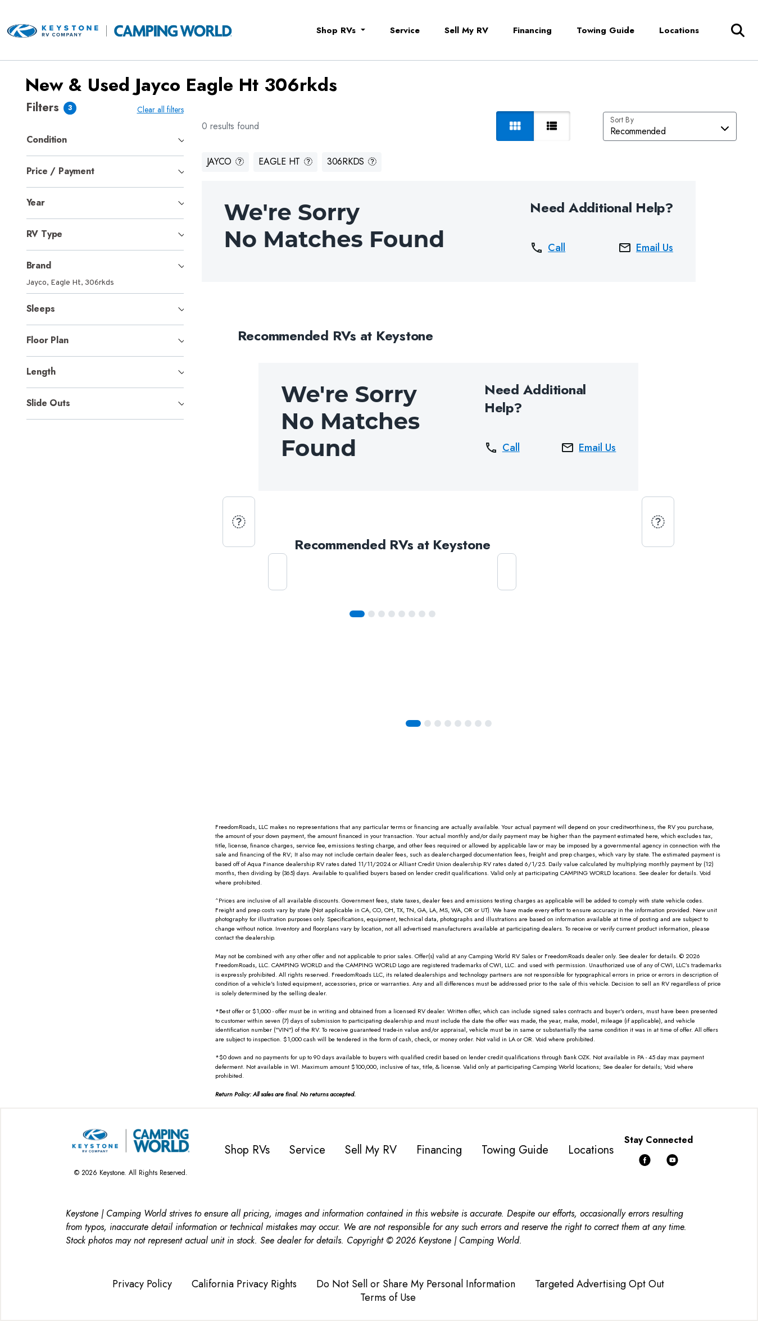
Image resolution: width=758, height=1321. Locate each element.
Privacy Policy (142, 1284)
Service (405, 30)
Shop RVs (247, 1150)
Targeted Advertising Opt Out (599, 1284)
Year (35, 202)
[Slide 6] (424, 614)
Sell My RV (466, 30)
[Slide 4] (404, 614)
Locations (679, 30)
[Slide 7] (434, 614)
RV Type (44, 233)
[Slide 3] (394, 614)
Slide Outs (48, 403)
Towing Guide (605, 30)
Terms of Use (388, 1297)
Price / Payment (60, 171)
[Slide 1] (373, 614)
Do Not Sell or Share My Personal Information (415, 1284)
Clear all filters (162, 109)
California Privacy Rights (244, 1284)
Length (41, 371)
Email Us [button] (647, 247)
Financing (532, 30)
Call (550, 247)
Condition (46, 139)
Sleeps (40, 308)
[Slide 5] (414, 614)
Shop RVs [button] (337, 30)
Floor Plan (47, 340)
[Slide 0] (359, 614)
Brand (38, 265)
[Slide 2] (383, 614)
